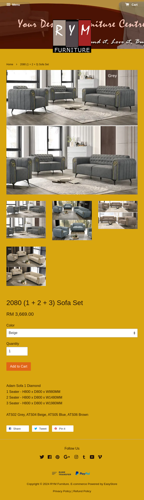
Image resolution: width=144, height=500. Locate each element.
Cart (131, 4)
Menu (13, 4)
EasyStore (110, 484)
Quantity (12, 343)
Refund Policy (82, 491)
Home (9, 64)
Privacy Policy (62, 491)
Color (10, 325)
